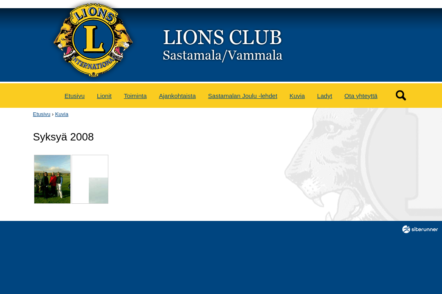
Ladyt (324, 95)
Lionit (104, 95)
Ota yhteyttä (360, 95)
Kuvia (297, 95)
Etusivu (75, 95)
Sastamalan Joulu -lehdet (242, 95)
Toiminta (135, 95)
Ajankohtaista (177, 95)
